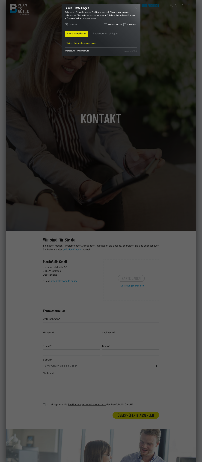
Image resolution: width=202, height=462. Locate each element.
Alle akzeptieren (76, 33)
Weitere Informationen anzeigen (80, 43)
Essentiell (72, 25)
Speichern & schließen (105, 33)
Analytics (131, 25)
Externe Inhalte (115, 25)
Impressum (70, 51)
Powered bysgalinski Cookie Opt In (130, 51)
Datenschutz (83, 51)
